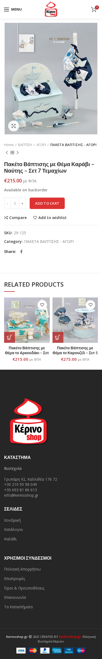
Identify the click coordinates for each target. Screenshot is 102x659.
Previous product (6, 152)
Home (9, 144)
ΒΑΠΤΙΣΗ (25, 144)
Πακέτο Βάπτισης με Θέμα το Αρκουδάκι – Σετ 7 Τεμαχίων (27, 353)
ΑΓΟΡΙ (41, 144)
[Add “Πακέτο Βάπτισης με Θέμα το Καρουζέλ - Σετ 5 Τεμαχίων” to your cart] (57, 337)
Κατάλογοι (13, 529)
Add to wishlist (52, 218)
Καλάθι (10, 538)
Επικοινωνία (15, 597)
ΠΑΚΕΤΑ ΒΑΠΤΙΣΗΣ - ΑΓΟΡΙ (73, 144)
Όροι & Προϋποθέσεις (24, 588)
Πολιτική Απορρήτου (22, 569)
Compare (18, 218)
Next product (17, 152)
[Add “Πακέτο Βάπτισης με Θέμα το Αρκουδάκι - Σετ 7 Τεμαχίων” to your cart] (9, 337)
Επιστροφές (14, 578)
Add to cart (47, 203)
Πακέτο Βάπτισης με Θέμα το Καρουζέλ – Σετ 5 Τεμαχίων (75, 353)
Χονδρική (12, 520)
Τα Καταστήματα (18, 606)
